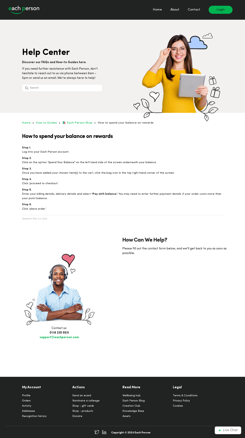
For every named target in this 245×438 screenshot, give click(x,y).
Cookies (178, 406)
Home (157, 9)
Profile (26, 395)
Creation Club (131, 406)
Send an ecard (81, 395)
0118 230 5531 (59, 332)
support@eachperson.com (59, 337)
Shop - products (82, 411)
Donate (77, 416)
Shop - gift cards (83, 406)
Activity (26, 406)
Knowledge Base (133, 411)
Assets (126, 416)
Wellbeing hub (131, 395)
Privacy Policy (181, 400)
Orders (26, 400)
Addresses (28, 411)
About (174, 9)
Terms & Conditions (185, 395)
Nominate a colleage (86, 400)
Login (220, 9)
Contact (194, 9)
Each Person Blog (133, 400)
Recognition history (34, 416)
